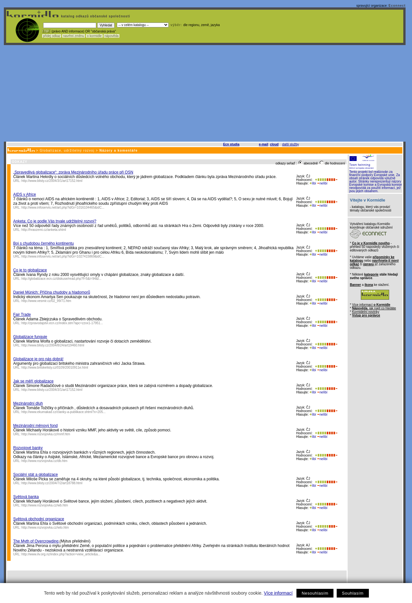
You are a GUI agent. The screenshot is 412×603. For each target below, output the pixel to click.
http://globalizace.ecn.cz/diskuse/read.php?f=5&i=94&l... (62, 278)
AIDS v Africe (24, 194)
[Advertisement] (205, 93)
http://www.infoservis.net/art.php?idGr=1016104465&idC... (63, 207)
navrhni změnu (73, 36)
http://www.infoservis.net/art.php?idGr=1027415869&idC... (63, 256)
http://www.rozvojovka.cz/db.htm (45, 461)
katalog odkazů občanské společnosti (95, 16)
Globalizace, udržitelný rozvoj (67, 150)
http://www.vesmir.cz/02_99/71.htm (46, 301)
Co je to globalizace (30, 270)
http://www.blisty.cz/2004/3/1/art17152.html (52, 181)
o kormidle (94, 36)
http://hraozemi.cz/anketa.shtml (44, 229)
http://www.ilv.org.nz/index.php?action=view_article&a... (61, 554)
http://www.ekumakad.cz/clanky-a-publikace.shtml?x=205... (64, 412)
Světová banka (26, 497)
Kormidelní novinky (365, 312)
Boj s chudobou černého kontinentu (43, 243)
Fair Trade (22, 314)
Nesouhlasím (315, 593)
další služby (290, 144)
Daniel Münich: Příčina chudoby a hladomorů (51, 292)
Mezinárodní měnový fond (35, 425)
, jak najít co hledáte (374, 308)
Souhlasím (352, 593)
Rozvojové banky (27, 448)
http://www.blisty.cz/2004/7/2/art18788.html (52, 483)
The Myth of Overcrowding (36, 541)
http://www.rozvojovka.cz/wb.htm (45, 505)
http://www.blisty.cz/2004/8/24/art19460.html (53, 345)
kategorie (371, 274)
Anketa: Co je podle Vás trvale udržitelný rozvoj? (54, 221)
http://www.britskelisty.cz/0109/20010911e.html (55, 367)
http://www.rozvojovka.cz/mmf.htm (46, 434)
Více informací (278, 593)
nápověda (112, 36)
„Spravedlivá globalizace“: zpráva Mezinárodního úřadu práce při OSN (73, 172)
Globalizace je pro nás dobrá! (38, 359)
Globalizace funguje (30, 336)
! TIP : (46, 31)
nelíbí (322, 183)
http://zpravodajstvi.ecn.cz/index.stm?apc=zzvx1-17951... (62, 323)
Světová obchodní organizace (38, 519)
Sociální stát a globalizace (35, 474)
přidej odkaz (51, 36)
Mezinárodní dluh (28, 403)
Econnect (397, 5)
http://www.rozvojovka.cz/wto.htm (45, 527)
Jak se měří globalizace (33, 381)
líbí (313, 183)
